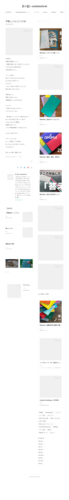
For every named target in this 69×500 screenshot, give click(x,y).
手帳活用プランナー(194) (16, 156)
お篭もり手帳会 (42, 441)
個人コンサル (9, 228)
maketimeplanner (49, 433)
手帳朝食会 (55, 447)
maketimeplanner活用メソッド (31, 12)
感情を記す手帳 (10, 244)
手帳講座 (41, 433)
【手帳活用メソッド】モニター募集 (15, 213)
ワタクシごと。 (51, 436)
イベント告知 (42, 436)
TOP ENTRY (16, 12)
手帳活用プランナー (43, 453)
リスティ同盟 (42, 450)
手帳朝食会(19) (8, 156)
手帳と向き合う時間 (43, 438)
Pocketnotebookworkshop (44, 447)
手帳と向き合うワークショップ (46, 444)
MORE (52, 12)
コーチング (58, 433)
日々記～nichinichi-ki (34, 6)
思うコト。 (53, 453)
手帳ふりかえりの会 (55, 438)
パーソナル (44, 12)
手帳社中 (49, 450)
